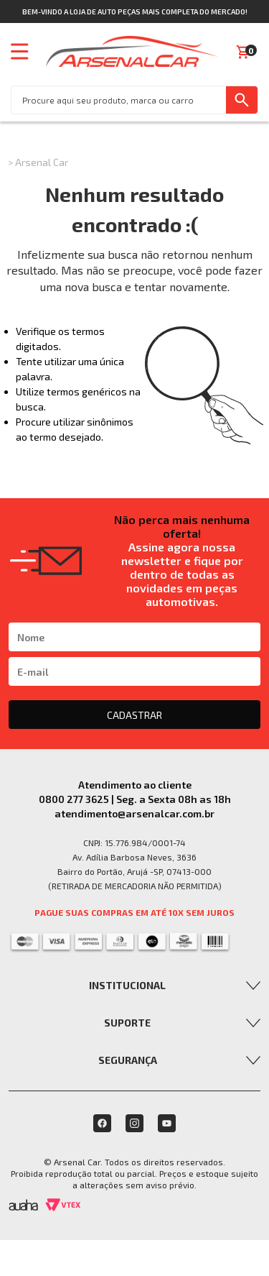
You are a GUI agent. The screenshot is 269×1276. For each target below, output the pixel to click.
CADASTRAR (134, 715)
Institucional (127, 985)
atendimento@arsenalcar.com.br (134, 813)
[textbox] (118, 100)
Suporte (127, 1022)
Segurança (127, 1060)
